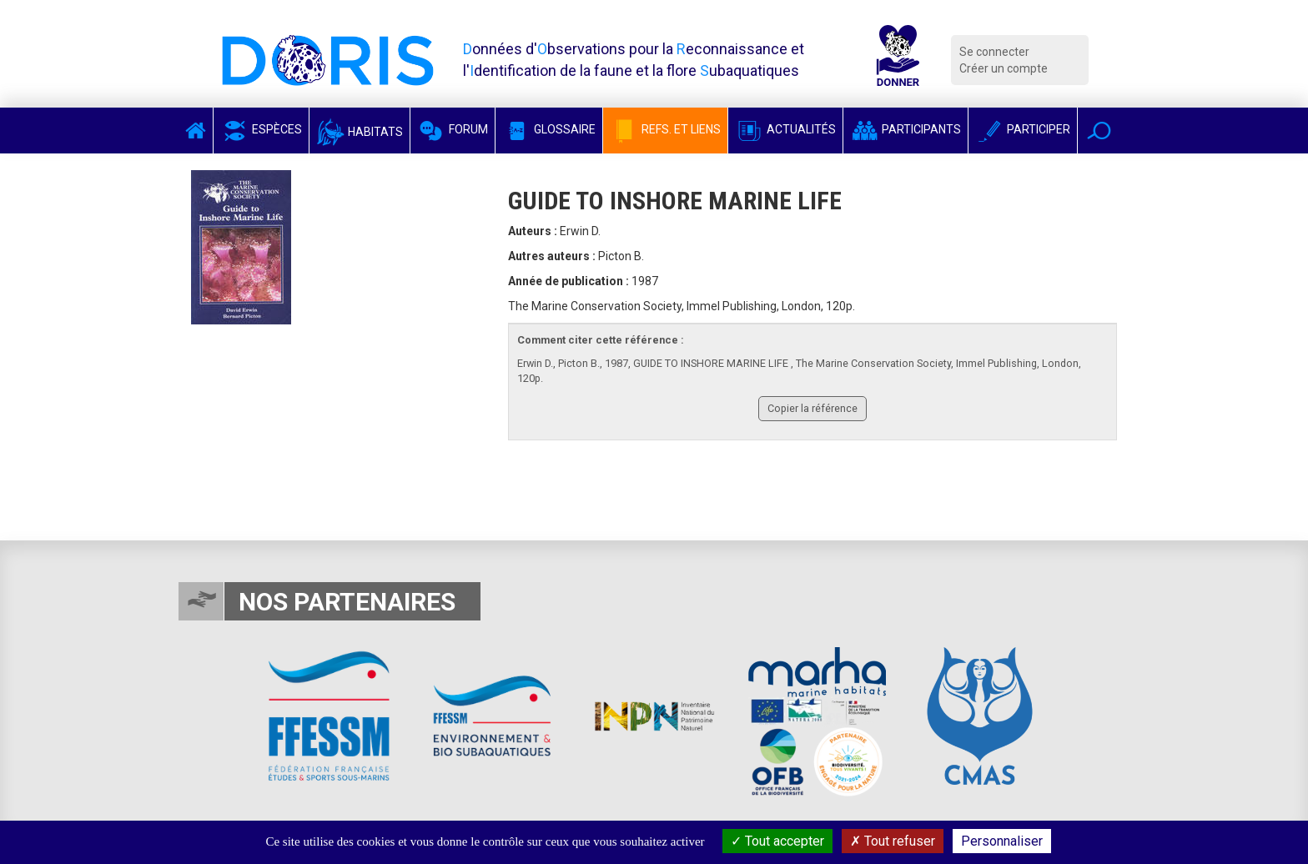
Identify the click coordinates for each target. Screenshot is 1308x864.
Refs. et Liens (665, 129)
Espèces (261, 129)
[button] (1099, 130)
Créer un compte (1003, 68)
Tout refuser (892, 841)
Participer (1022, 129)
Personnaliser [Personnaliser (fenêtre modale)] (1002, 841)
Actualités (785, 129)
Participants (905, 129)
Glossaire (549, 129)
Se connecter (994, 51)
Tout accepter (777, 841)
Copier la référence (812, 408)
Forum (452, 129)
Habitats (359, 131)
